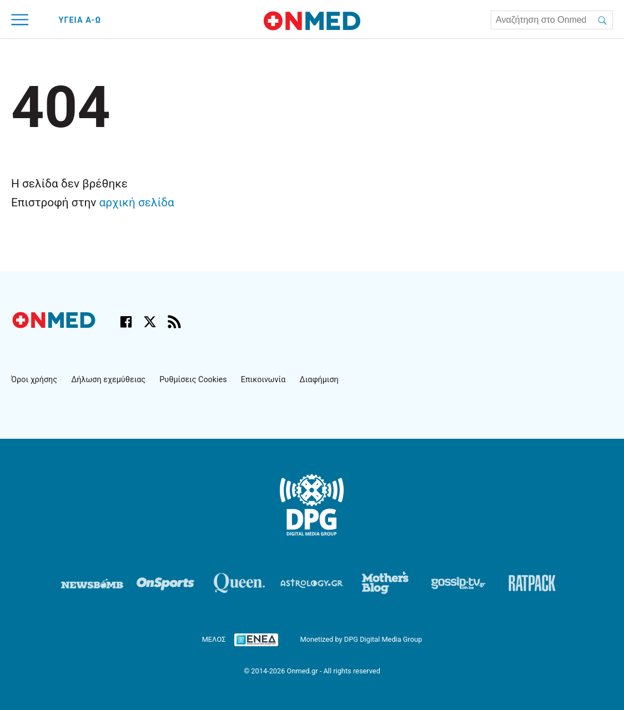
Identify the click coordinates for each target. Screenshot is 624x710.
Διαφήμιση (319, 379)
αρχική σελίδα (136, 202)
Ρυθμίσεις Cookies (193, 379)
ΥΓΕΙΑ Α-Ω (80, 20)
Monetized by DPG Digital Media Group (361, 639)
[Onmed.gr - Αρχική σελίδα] (55, 325)
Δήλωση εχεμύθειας (108, 379)
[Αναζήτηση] (602, 20)
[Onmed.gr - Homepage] (312, 21)
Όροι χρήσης (34, 379)
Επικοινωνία (263, 379)
